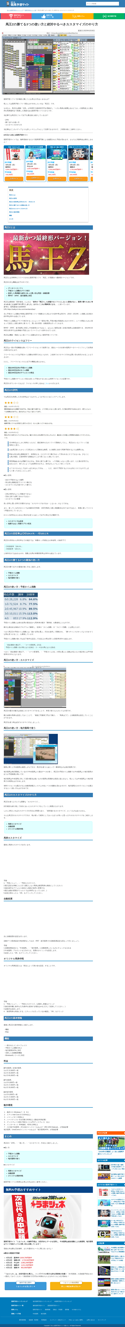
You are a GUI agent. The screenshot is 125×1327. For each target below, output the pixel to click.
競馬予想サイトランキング (19, 16)
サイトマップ (102, 1320)
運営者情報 (22, 1320)
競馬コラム (81, 16)
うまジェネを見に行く (25, 1284)
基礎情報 (47, 1309)
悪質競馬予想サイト (54, 1305)
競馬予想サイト (37, 1309)
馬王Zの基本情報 (14, 212)
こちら (46, 383)
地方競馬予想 (112, 16)
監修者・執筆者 (33, 1320)
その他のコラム (76, 1309)
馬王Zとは (12, 195)
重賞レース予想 (16, 1313)
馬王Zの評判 (13, 198)
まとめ (11, 219)
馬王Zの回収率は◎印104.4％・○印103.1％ (22, 202)
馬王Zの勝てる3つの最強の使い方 (19, 205)
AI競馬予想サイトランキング (63, 1301)
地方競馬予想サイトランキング (42, 1301)
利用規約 (44, 1320)
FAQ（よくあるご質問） (76, 1320)
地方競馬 (43, 1313)
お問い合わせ (91, 1320)
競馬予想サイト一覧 (50, 16)
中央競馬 (35, 1313)
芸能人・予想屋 (57, 1309)
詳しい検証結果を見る (71, 1284)
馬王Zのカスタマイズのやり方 (18, 208)
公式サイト (14, 179)
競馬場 (67, 1309)
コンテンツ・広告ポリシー (58, 1320)
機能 (10, 215)
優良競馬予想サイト (39, 1305)
